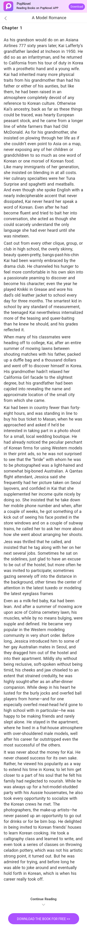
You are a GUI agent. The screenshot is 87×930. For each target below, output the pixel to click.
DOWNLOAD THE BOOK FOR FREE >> (43, 919)
